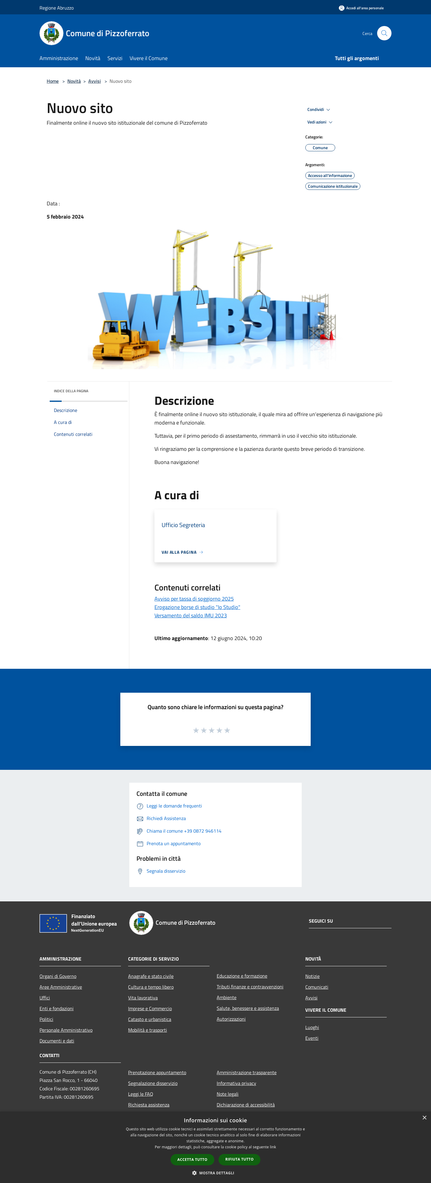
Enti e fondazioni (57, 1008)
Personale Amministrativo (66, 1030)
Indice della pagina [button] (71, 391)
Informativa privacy (236, 1083)
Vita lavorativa (143, 997)
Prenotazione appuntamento (157, 1072)
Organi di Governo (58, 976)
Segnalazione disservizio (152, 1083)
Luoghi (312, 1027)
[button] (215, 1173)
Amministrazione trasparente (247, 1072)
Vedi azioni (320, 122)
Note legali (228, 1093)
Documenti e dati (57, 1040)
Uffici (45, 997)
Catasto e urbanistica (149, 1019)
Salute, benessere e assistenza (248, 1008)
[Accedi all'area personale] (361, 8)
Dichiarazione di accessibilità (246, 1104)
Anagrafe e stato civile (151, 976)
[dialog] (215, 1147)
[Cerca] (384, 33)
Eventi (311, 1038)
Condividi (319, 109)
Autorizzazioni (231, 1018)
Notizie (312, 976)
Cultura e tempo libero (151, 986)
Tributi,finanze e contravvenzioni (250, 986)
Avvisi (94, 81)
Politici (46, 1019)
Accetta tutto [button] (192, 1159)
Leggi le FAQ (140, 1093)
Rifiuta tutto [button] (239, 1159)
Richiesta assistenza (148, 1104)
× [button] (424, 1118)
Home (53, 81)
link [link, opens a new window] (273, 1147)
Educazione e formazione (242, 975)
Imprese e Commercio (150, 1008)
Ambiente (226, 997)
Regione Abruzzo (57, 7)
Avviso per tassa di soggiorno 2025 (194, 599)
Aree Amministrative (61, 986)
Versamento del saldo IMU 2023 (190, 615)
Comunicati (316, 986)
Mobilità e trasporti (147, 1030)
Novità (74, 81)
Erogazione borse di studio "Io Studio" (197, 607)
